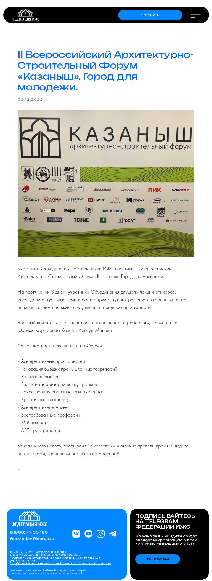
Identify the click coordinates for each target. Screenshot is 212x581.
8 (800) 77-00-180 (29, 532)
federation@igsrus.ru (32, 539)
